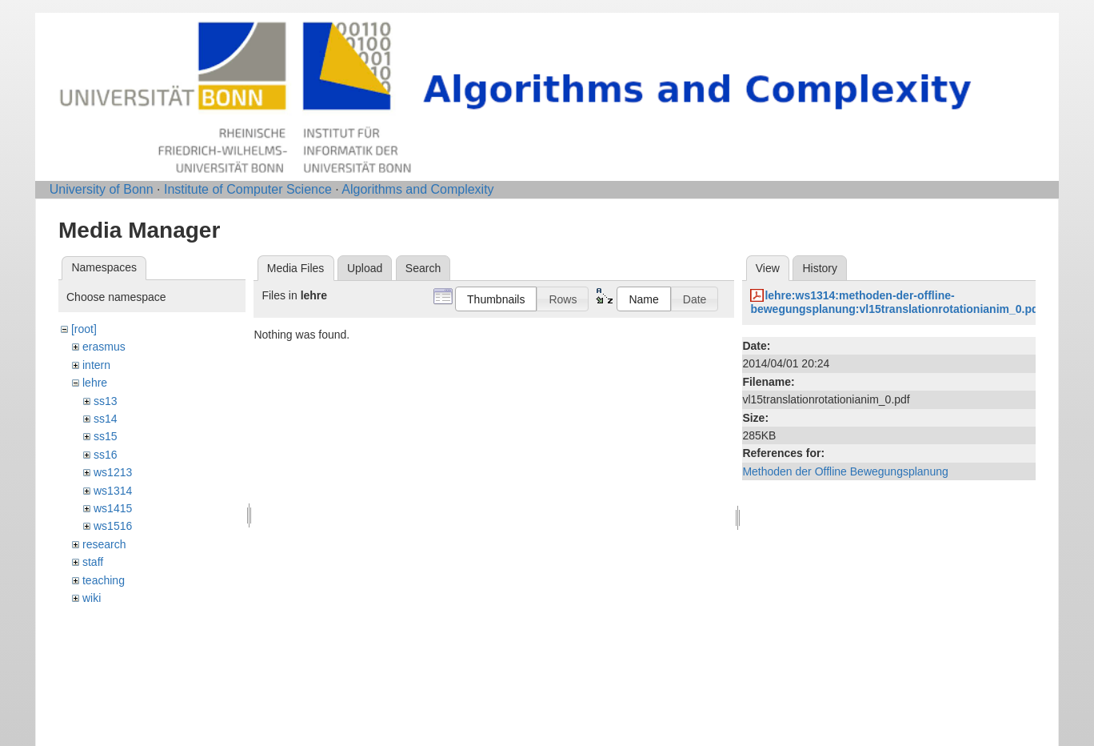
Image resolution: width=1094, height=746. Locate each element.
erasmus (104, 346)
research (104, 544)
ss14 (106, 418)
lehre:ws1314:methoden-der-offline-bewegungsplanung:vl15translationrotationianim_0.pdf (896, 302)
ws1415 (113, 508)
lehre (94, 382)
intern (96, 365)
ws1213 (113, 472)
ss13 (106, 401)
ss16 (106, 454)
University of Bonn (102, 189)
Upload (364, 268)
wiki (91, 598)
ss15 (106, 436)
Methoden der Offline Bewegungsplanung (845, 471)
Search (423, 268)
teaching (103, 580)
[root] (84, 329)
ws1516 (113, 525)
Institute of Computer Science (248, 189)
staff (92, 561)
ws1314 (113, 490)
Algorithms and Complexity (417, 189)
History (819, 268)
